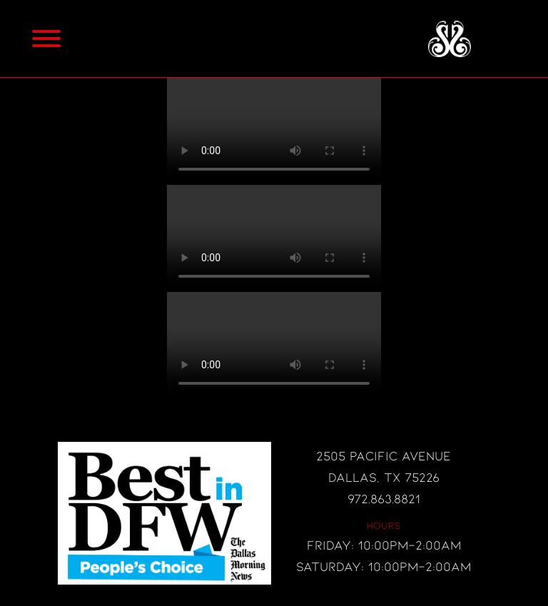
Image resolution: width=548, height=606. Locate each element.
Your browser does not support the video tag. (274, 131)
